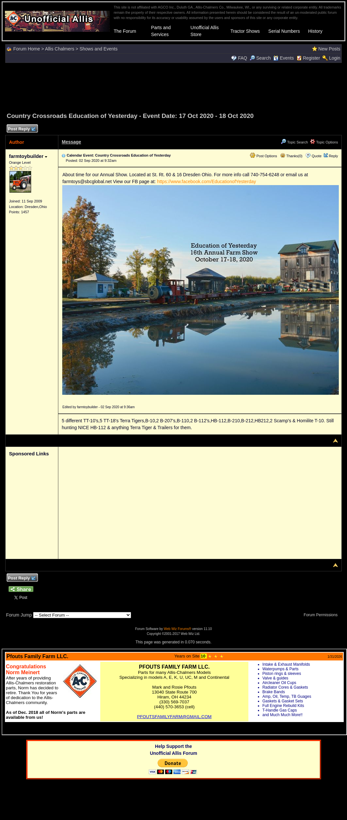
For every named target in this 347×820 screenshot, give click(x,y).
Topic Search (294, 142)
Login (334, 58)
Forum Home (26, 48)
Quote (316, 156)
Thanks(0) (291, 156)
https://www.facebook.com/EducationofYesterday (206, 181)
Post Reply (21, 129)
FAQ (242, 58)
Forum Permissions (322, 615)
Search (260, 58)
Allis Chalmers (59, 48)
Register (311, 58)
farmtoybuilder (28, 156)
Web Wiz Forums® (177, 629)
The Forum (125, 31)
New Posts (329, 48)
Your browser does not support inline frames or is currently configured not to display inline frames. (174, 692)
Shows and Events (99, 48)
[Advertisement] (173, 86)
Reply (333, 156)
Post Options (263, 156)
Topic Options (324, 142)
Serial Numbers (284, 31)
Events (283, 58)
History (315, 31)
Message (71, 141)
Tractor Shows (245, 31)
